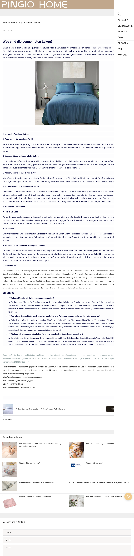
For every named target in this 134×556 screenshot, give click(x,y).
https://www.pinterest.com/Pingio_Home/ (19, 387)
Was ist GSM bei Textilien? (29, 463)
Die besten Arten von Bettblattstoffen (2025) (36, 482)
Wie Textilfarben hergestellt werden (100, 444)
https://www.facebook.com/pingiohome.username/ (22, 377)
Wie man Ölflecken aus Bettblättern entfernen (104, 497)
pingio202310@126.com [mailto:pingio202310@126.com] (19, 362)
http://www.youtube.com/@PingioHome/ (18, 374)
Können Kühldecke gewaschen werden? (35, 497)
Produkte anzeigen (119, 409)
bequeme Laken (36, 47)
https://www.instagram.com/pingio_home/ (19, 381)
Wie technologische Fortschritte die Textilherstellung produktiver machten (40, 445)
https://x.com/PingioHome (13, 384)
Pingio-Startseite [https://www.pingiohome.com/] (9, 367)
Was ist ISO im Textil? (94, 463)
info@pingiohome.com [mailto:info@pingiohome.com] (70, 370)
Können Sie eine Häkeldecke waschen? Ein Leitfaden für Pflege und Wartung (99, 482)
